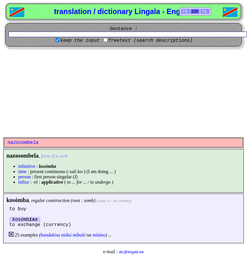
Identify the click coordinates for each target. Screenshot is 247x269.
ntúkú (66, 234)
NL (205, 11)
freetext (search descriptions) (150, 40)
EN (195, 11)
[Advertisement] (123, 92)
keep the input (80, 40)
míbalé (79, 234)
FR (185, 11)
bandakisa (50, 234)
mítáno (98, 234)
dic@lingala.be (131, 252)
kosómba (17, 200)
